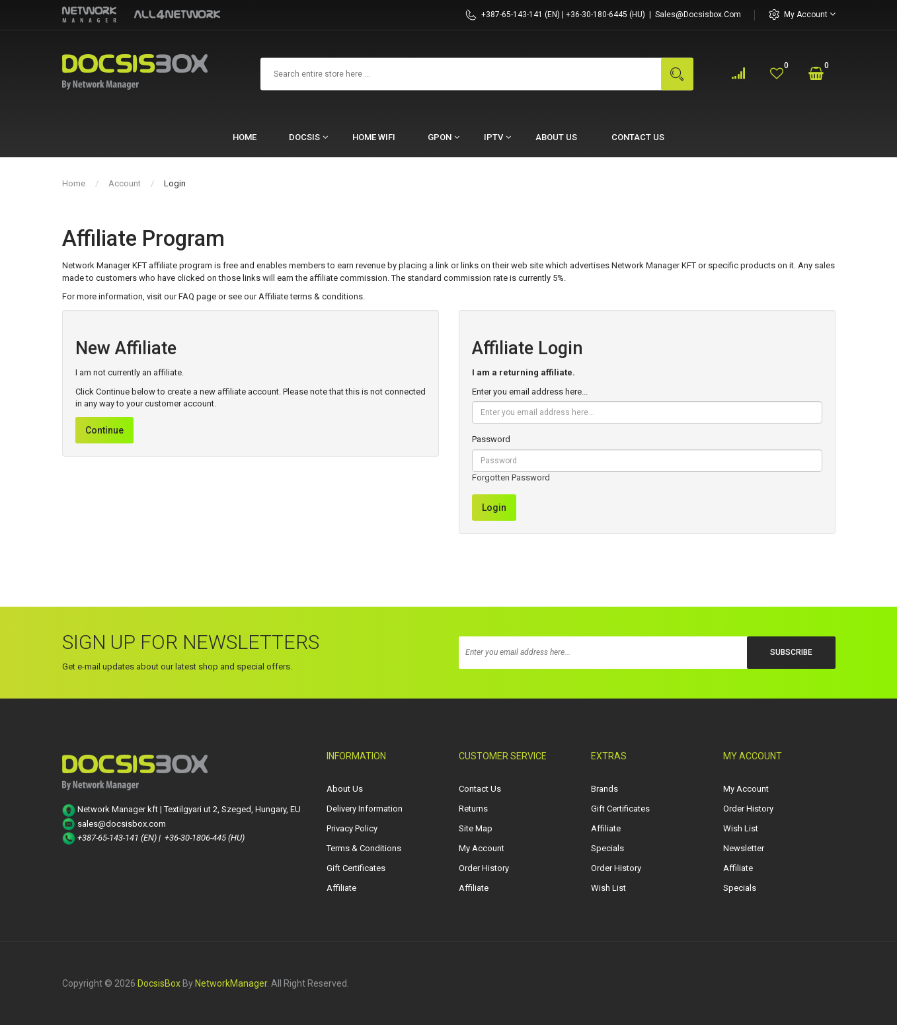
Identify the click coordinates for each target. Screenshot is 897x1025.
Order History (484, 868)
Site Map (475, 828)
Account (124, 183)
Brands (604, 789)
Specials (607, 848)
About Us (345, 789)
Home (73, 183)
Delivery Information (365, 809)
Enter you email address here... (530, 392)
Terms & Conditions (364, 848)
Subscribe (791, 652)
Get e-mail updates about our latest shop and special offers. (177, 666)
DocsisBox (158, 983)
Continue (104, 430)
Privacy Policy (352, 828)
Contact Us (480, 789)
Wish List (608, 888)
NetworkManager (231, 983)
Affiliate (341, 888)
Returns (473, 809)
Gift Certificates (356, 868)
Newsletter (743, 848)
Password (491, 439)
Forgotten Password (511, 477)
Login (175, 183)
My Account (810, 14)
